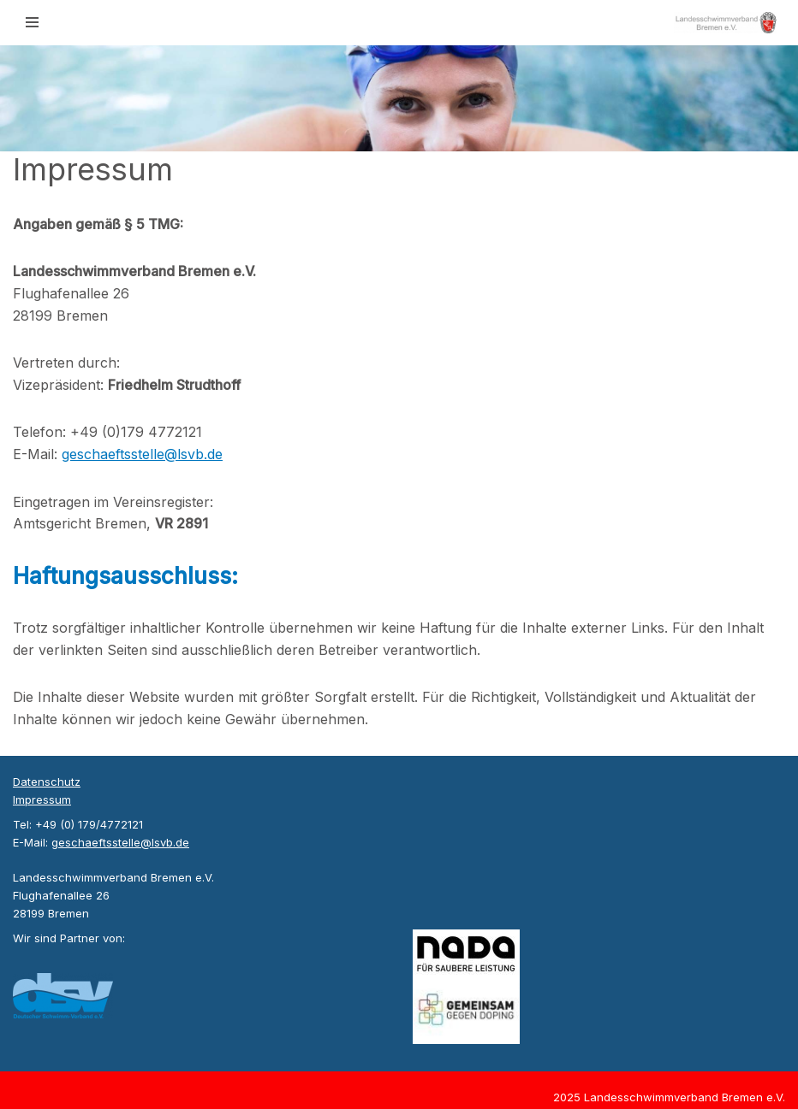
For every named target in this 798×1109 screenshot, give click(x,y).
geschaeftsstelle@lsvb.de (142, 454)
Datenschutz (46, 781)
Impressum (42, 799)
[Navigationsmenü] (32, 22)
